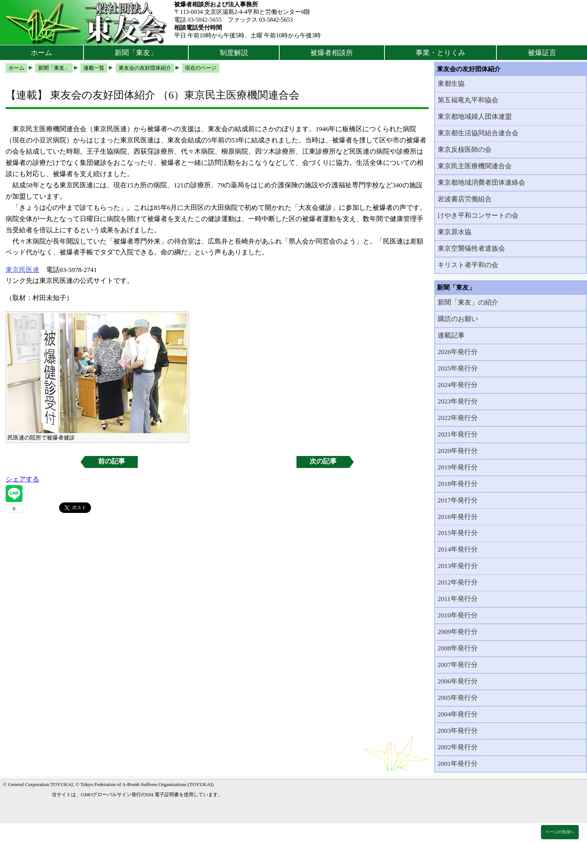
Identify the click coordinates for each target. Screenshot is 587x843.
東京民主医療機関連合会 (475, 166)
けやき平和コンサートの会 (478, 215)
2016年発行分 (458, 516)
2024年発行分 (458, 385)
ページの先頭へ (559, 832)
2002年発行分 (458, 747)
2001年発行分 (458, 763)
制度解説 (234, 53)
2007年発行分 (458, 664)
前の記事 (111, 461)
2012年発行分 (458, 582)
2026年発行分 (458, 352)
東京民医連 (22, 270)
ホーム (41, 53)
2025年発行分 (458, 368)
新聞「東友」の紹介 (468, 302)
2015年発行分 (458, 533)
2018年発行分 (458, 483)
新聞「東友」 (136, 53)
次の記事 (323, 461)
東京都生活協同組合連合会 (478, 133)
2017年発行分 (458, 500)
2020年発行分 (458, 450)
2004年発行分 (458, 714)
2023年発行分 (458, 401)
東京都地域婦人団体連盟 (475, 116)
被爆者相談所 (331, 53)
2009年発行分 (458, 631)
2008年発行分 (458, 648)
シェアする (22, 479)
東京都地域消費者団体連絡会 (481, 182)
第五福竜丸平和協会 (468, 100)
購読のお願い (458, 319)
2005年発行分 (458, 697)
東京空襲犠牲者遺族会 (471, 248)
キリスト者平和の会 (468, 265)
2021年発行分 (458, 434)
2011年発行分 (458, 598)
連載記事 (451, 335)
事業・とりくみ (440, 53)
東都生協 (451, 83)
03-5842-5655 (205, 19)
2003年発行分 (458, 730)
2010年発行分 (458, 615)
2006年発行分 (458, 681)
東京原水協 (454, 232)
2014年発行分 (458, 549)
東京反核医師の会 (465, 149)
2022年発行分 (458, 418)
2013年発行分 (458, 565)
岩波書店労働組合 (465, 199)
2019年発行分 (458, 467)
